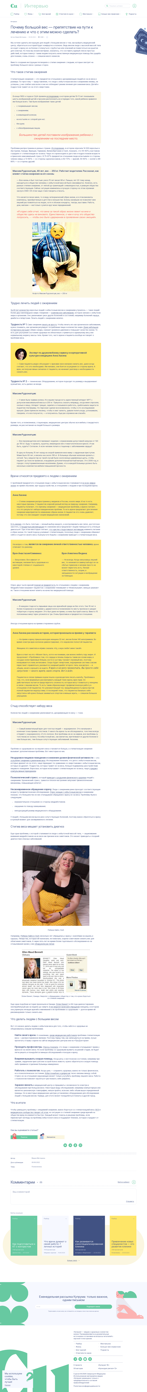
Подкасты (132, 14)
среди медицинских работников (63, 1035)
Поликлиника (37, 1167)
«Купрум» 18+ (103, 1364)
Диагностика (16, 1252)
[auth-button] (134, 6)
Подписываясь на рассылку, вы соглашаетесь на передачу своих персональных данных (73, 1310)
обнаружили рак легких (44, 944)
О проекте (78, 1364)
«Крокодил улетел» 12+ (107, 1367)
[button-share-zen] (85, 1358)
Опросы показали (50, 1047)
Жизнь (30, 14)
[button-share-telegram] (70, 1145)
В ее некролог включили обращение (64, 1007)
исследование (52, 96)
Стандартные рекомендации (31, 527)
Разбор (16, 14)
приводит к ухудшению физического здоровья (66, 778)
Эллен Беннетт (62, 1004)
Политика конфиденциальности (87, 1385)
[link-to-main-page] (14, 6)
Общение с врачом (50, 1252)
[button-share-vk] (65, 1145)
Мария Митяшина (20, 37)
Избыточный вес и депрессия (57, 1073)
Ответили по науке (66, 14)
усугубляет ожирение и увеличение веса (28, 760)
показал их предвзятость (45, 585)
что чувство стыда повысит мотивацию (66, 529)
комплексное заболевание (62, 313)
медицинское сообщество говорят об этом (29, 1112)
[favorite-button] (47, 37)
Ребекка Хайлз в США (30, 936)
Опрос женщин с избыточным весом (65, 792)
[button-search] (107, 6)
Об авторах (78, 1367)
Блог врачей (46, 14)
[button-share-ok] (75, 1145)
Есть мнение (16, 524)
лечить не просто (49, 324)
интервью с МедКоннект (83, 1252)
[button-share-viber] (80, 1145)
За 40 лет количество (20, 310)
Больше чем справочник (110, 14)
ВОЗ (97, 1110)
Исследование (57, 148)
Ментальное (87, 14)
